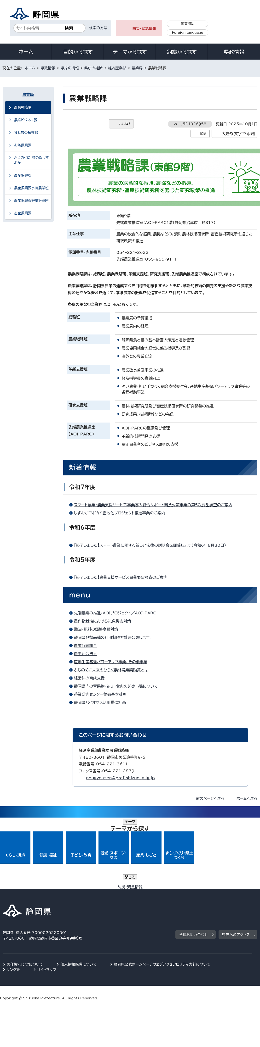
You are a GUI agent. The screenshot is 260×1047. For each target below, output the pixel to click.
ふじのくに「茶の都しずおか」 (31, 160)
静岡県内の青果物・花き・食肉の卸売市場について (116, 686)
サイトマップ (46, 898)
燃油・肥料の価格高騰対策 (96, 629)
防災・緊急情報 (144, 28)
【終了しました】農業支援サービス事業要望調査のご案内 (121, 577)
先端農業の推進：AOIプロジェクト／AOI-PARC (115, 613)
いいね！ (125, 123)
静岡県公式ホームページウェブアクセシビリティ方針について (162, 893)
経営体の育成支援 (89, 678)
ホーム (26, 51)
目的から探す (78, 52)
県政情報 (234, 52)
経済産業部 (117, 68)
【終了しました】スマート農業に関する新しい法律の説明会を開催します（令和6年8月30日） (150, 545)
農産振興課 (22, 175)
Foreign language (187, 32)
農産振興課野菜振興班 (31, 200)
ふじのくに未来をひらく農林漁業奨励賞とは (111, 670)
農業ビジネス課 (25, 120)
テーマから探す (130, 52)
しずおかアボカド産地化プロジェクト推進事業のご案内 (119, 513)
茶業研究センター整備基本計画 (100, 694)
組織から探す (182, 52)
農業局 (137, 68)
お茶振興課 (22, 145)
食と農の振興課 (26, 132)
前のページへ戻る (210, 798)
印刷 (203, 133)
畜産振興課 (22, 213)
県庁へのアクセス (236, 863)
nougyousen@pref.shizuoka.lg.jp (120, 778)
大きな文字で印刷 (238, 134)
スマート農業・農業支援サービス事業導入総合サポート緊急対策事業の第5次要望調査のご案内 (153, 505)
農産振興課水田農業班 (31, 188)
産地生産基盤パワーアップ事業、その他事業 (110, 662)
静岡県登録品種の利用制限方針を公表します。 (113, 637)
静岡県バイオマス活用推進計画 (100, 702)
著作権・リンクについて (25, 893)
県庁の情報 (70, 68)
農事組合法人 (85, 654)
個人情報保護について (78, 893)
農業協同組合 (85, 645)
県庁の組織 (93, 68)
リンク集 (13, 898)
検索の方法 (98, 28)
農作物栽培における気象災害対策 (102, 621)
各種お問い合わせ (193, 863)
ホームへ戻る (247, 798)
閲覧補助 (187, 23)
